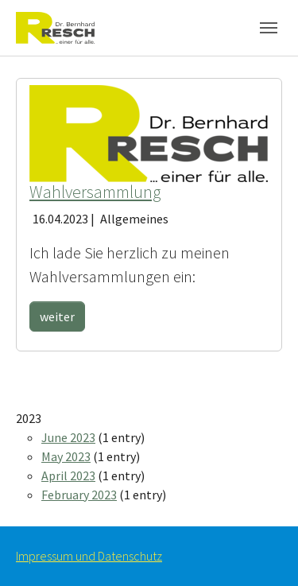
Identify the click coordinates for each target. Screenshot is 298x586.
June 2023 (68, 437)
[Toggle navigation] (268, 27)
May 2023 (66, 456)
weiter (57, 316)
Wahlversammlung (95, 192)
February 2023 (79, 495)
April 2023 (68, 475)
